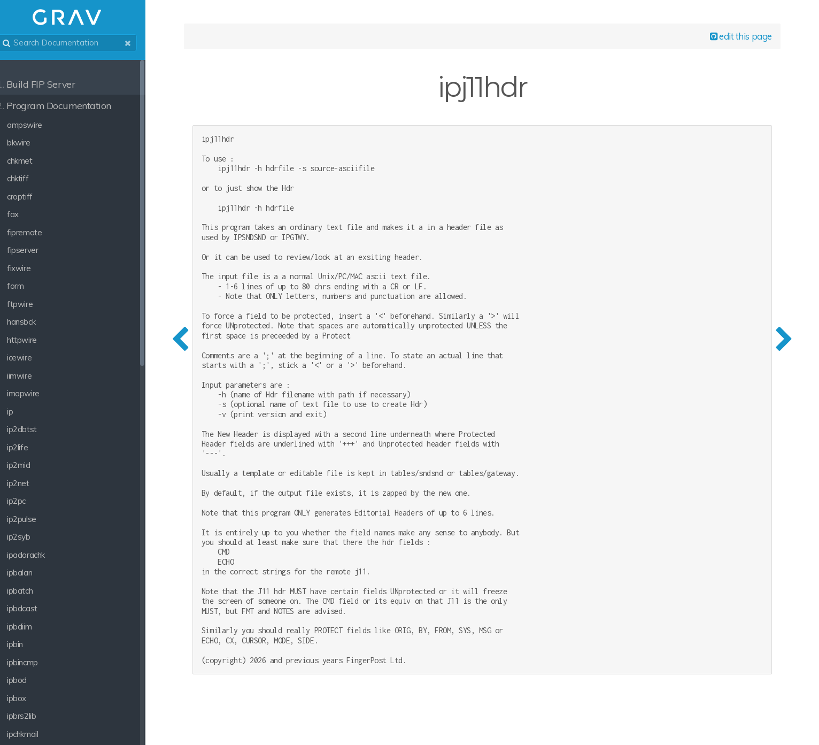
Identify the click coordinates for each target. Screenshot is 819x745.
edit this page (737, 38)
